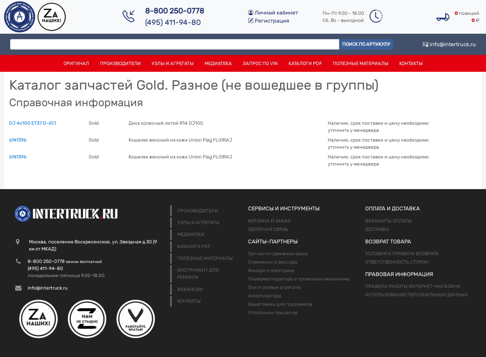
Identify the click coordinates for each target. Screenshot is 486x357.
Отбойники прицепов (272, 313)
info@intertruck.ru (449, 44)
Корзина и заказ (269, 221)
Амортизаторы (264, 296)
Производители (120, 63)
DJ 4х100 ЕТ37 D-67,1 (32, 123)
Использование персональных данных (416, 295)
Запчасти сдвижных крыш (278, 254)
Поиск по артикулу (366, 44)
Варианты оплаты (388, 221)
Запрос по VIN (260, 63)
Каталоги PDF (305, 63)
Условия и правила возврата (402, 254)
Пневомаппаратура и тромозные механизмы (299, 279)
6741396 (17, 140)
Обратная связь (268, 229)
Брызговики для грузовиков (280, 304)
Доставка (377, 229)
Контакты (411, 63)
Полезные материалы (360, 63)
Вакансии (190, 289)
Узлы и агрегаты (173, 63)
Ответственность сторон (397, 262)
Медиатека (218, 63)
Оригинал (76, 63)
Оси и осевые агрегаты (274, 287)
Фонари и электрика (271, 270)
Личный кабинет (273, 12)
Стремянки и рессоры (273, 262)
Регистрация (268, 21)
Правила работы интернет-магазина (413, 286)
